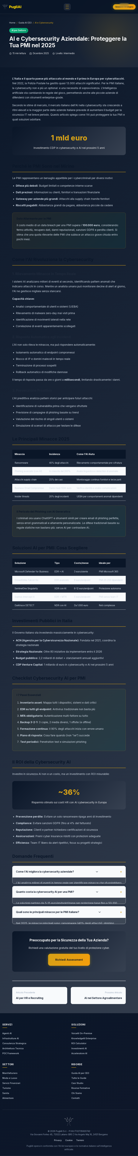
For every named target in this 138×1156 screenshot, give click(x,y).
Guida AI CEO (25, 22)
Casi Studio (77, 1083)
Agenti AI (7, 1033)
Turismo (6, 1088)
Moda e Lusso (9, 1078)
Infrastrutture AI (10, 1038)
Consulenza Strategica (14, 1043)
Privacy (58, 1140)
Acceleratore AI (79, 1053)
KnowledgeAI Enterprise (83, 1038)
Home (12, 22)
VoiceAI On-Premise (81, 1033)
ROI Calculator (78, 1043)
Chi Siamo (76, 1093)
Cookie (69, 1140)
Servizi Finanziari (11, 1083)
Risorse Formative (80, 1088)
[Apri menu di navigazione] (67, 7)
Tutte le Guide (78, 1078)
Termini (80, 1140)
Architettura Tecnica (13, 1048)
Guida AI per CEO (80, 1073)
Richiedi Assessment (69, 959)
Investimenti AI (79, 1048)
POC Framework (10, 1053)
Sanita (5, 1093)
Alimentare (8, 1098)
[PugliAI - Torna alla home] (11, 7)
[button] (124, 5)
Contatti (75, 1098)
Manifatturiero (9, 1073)
